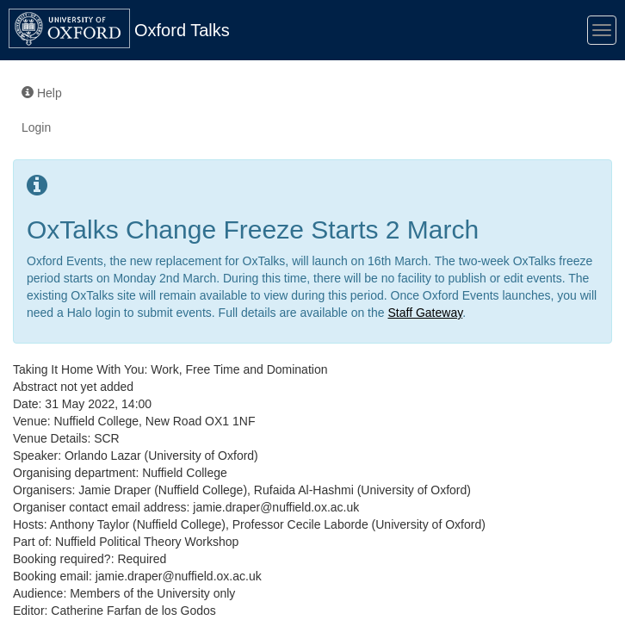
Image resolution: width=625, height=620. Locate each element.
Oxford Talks (182, 30)
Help (42, 93)
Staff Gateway (424, 312)
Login (36, 127)
